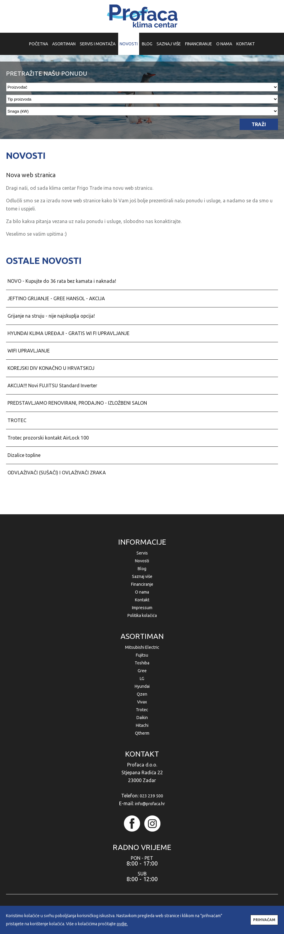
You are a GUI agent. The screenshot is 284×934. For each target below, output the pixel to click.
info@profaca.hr (150, 803)
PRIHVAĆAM (264, 920)
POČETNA (38, 43)
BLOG (147, 43)
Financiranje (142, 584)
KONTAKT (245, 43)
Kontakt (142, 599)
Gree (142, 670)
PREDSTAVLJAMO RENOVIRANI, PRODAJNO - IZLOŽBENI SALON (77, 403)
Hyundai (142, 686)
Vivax (142, 702)
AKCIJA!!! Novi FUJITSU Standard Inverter (52, 385)
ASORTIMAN (64, 43)
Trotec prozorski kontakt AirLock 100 (48, 437)
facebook (132, 823)
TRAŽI (259, 124)
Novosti (142, 560)
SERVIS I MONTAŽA (97, 43)
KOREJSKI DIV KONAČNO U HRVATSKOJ (50, 368)
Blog (142, 568)
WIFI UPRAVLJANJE (28, 350)
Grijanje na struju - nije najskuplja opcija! (51, 316)
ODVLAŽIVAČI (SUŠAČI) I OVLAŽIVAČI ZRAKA (56, 472)
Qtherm (142, 733)
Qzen (142, 694)
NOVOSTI (129, 43)
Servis (142, 553)
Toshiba (142, 662)
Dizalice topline (23, 455)
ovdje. (122, 923)
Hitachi (142, 725)
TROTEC (16, 420)
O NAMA (224, 43)
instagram (152, 823)
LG (142, 678)
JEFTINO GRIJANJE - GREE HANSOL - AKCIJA (56, 298)
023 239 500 (151, 795)
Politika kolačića (142, 615)
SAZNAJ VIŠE (169, 43)
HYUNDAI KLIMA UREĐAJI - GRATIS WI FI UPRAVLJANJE (68, 333)
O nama (142, 592)
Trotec (142, 709)
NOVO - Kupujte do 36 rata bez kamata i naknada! (61, 281)
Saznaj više (142, 576)
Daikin (142, 717)
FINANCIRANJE (198, 43)
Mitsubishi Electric (142, 647)
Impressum (142, 607)
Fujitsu (142, 655)
